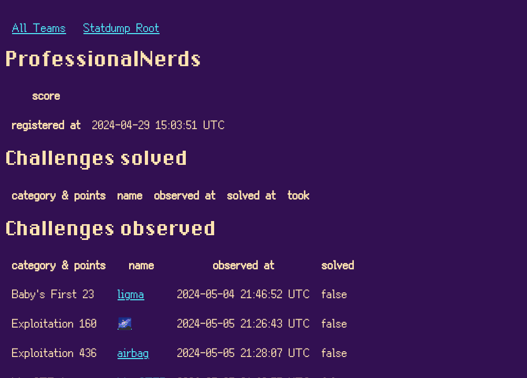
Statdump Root (121, 27)
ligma (131, 293)
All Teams (39, 27)
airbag (133, 352)
